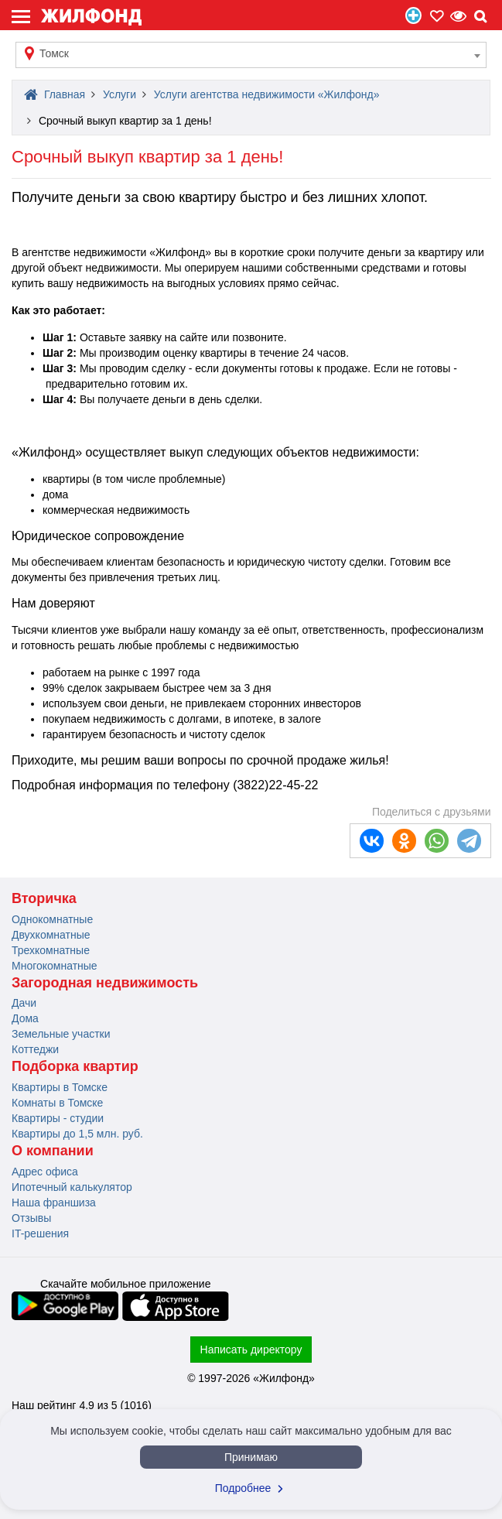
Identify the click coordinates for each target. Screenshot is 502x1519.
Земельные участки (61, 1034)
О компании (53, 1150)
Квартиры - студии (58, 1118)
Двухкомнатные (51, 935)
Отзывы (31, 1218)
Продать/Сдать (413, 15)
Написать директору (251, 1349)
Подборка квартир (75, 1066)
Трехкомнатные (51, 950)
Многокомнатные (54, 966)
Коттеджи (35, 1049)
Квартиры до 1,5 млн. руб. (77, 1133)
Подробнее (251, 1488)
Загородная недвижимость (105, 982)
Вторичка (44, 898)
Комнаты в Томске (57, 1102)
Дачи (24, 1003)
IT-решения (40, 1233)
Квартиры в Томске (60, 1087)
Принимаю (251, 1457)
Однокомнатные (52, 919)
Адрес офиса (45, 1171)
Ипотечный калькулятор (72, 1187)
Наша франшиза (54, 1202)
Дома (25, 1018)
